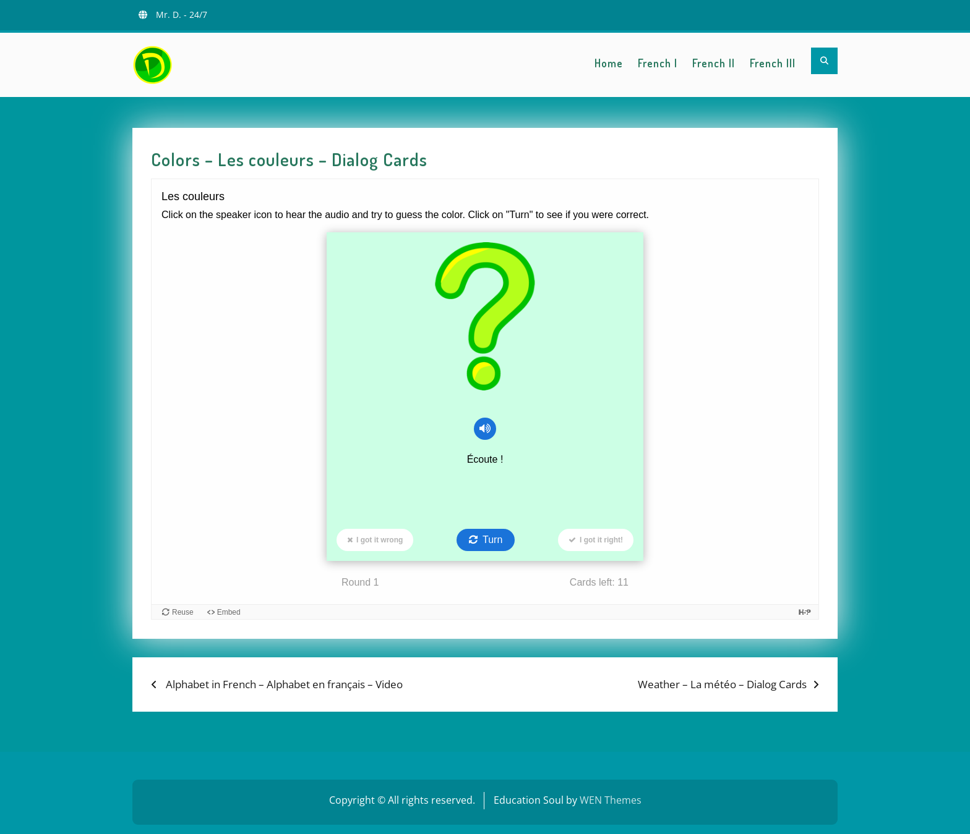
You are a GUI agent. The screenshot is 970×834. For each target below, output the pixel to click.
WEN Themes (611, 800)
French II (713, 63)
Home (608, 63)
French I (657, 63)
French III (773, 63)
